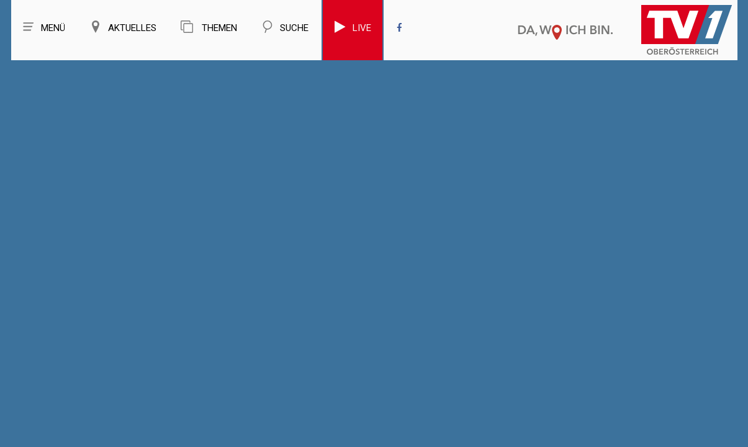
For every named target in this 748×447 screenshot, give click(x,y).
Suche (285, 27)
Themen (209, 27)
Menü (43, 27)
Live (352, 27)
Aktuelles (122, 27)
